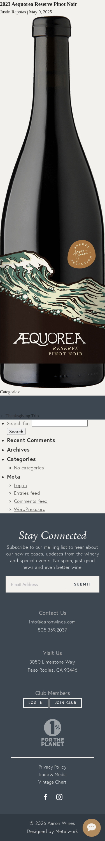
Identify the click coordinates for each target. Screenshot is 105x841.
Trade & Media (52, 774)
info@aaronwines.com (52, 622)
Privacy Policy (52, 767)
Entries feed (27, 493)
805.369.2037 (52, 630)
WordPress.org (29, 509)
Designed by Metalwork (52, 831)
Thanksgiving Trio (19, 415)
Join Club (65, 703)
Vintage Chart (52, 782)
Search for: (18, 423)
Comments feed (31, 501)
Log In (36, 703)
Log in (20, 485)
